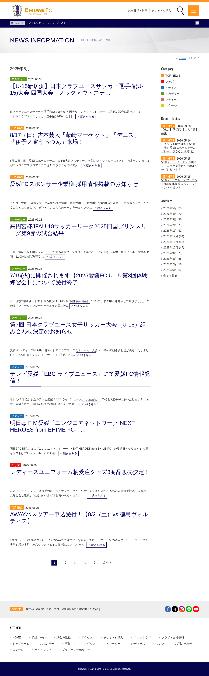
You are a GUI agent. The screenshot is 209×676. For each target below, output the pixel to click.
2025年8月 (170, 258)
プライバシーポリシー (76, 649)
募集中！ (70, 643)
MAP (95, 609)
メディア (171, 87)
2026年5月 (170, 208)
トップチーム (20, 643)
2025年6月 (170, 269)
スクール (171, 105)
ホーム (182, 58)
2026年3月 (170, 219)
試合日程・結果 (137, 10)
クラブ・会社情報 (173, 637)
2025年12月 (170, 236)
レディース (172, 99)
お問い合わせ (183, 643)
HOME (16, 637)
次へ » (107, 562)
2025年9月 (170, 253)
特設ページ (39, 637)
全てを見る (170, 275)
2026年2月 (170, 225)
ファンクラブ (142, 637)
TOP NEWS (172, 75)
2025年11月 (170, 241)
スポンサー (47, 643)
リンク (160, 643)
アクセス (87, 637)
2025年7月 (170, 264)
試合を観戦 (64, 637)
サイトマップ (42, 649)
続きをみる (87, 116)
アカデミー (172, 93)
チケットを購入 (161, 10)
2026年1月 (170, 230)
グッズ (169, 81)
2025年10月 (170, 247)
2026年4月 (170, 213)
